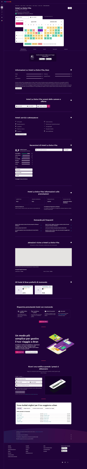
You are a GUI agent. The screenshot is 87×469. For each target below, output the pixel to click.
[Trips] (1, 17)
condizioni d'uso (29, 394)
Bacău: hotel (48, 420)
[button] (2, 1)
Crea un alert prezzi (63, 314)
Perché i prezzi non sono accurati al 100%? (46, 439)
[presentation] (50, 59)
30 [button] (41, 38)
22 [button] (39, 35)
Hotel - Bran (42, 5)
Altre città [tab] (21, 408)
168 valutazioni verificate (30, 13)
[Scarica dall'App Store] (50, 59)
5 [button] (58, 27)
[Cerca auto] (1, 10)
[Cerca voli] (1, 5)
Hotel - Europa (24, 5)
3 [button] (25, 30)
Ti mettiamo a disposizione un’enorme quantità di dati (46, 437)
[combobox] (31, 379)
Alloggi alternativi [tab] (29, 408)
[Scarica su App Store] (68, 451)
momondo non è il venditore (46, 435)
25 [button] (28, 38)
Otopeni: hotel (21, 418)
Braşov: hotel (21, 415)
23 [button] (41, 35)
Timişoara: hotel (48, 415)
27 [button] (33, 38)
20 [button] (33, 35)
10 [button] (53, 30)
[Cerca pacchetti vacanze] (1, 12)
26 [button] (31, 38)
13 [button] (61, 30)
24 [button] (25, 38)
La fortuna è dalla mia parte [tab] (40, 408)
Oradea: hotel (48, 418)
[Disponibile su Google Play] (44, 59)
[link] (45, 322)
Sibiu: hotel (21, 420)
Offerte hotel (19, 5)
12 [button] (58, 30)
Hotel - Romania (30, 5)
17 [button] (25, 35)
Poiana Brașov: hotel (49, 421)
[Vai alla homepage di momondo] (7, 1)
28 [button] (36, 38)
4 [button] (28, 30)
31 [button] (25, 40)
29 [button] (39, 38)
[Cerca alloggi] (1, 7)
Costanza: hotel (21, 421)
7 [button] (36, 30)
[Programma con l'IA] (1, 14)
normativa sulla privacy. (36, 394)
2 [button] (41, 27)
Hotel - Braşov (37, 5)
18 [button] (28, 35)
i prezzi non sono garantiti (41, 431)
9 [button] (41, 30)
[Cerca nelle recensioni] (51, 150)
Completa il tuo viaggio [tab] (51, 408)
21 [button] (36, 35)
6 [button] (33, 30)
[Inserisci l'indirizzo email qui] (31, 385)
